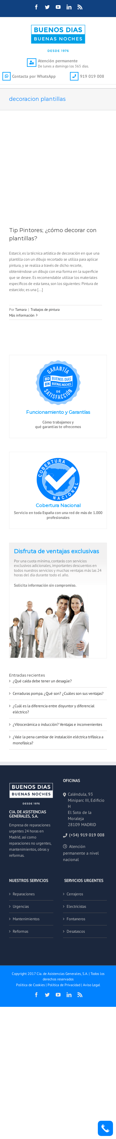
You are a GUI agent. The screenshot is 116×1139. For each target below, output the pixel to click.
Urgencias (21, 906)
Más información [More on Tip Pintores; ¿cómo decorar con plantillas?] (22, 315)
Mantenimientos (26, 918)
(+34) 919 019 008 (86, 835)
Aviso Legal (91, 985)
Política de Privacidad (64, 985)
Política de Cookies (30, 985)
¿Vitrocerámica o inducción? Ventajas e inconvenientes (57, 724)
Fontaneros (76, 918)
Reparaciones (24, 894)
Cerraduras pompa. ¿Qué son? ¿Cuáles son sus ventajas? (58, 693)
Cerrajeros (75, 894)
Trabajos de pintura (45, 309)
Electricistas (76, 906)
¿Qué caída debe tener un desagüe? (42, 681)
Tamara (21, 309)
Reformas (20, 931)
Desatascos (76, 931)
